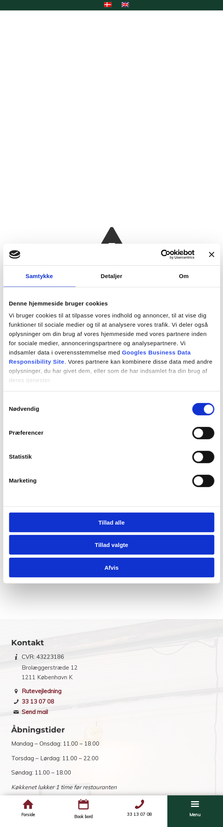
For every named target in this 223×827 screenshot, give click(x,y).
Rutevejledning (41, 691)
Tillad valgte (111, 545)
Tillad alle (111, 522)
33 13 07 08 (38, 701)
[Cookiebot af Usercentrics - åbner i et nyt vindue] (160, 255)
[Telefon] (139, 804)
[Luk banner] (211, 254)
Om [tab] (184, 275)
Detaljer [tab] (112, 275)
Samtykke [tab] (39, 275)
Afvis (111, 567)
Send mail (35, 712)
